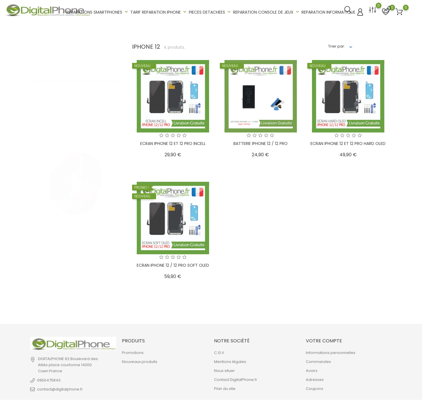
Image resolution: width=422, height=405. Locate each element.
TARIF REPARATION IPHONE (159, 11)
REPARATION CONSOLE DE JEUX (266, 11)
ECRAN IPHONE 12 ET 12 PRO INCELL (173, 142)
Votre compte (324, 339)
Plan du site (224, 388)
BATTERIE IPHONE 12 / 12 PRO (260, 142)
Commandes (318, 361)
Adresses (315, 379)
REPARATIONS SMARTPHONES (97, 11)
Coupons (314, 388)
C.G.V (219, 352)
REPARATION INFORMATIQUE (328, 11)
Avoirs (311, 370)
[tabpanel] (75, 160)
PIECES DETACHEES (210, 11)
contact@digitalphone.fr (60, 388)
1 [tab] (112, 152)
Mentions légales (230, 361)
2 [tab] (112, 165)
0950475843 (49, 379)
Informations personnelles (330, 352)
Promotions (133, 352)
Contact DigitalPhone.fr (235, 379)
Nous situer (224, 370)
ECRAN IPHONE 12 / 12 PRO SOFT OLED (173, 264)
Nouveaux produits (139, 361)
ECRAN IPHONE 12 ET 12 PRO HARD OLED (348, 142)
